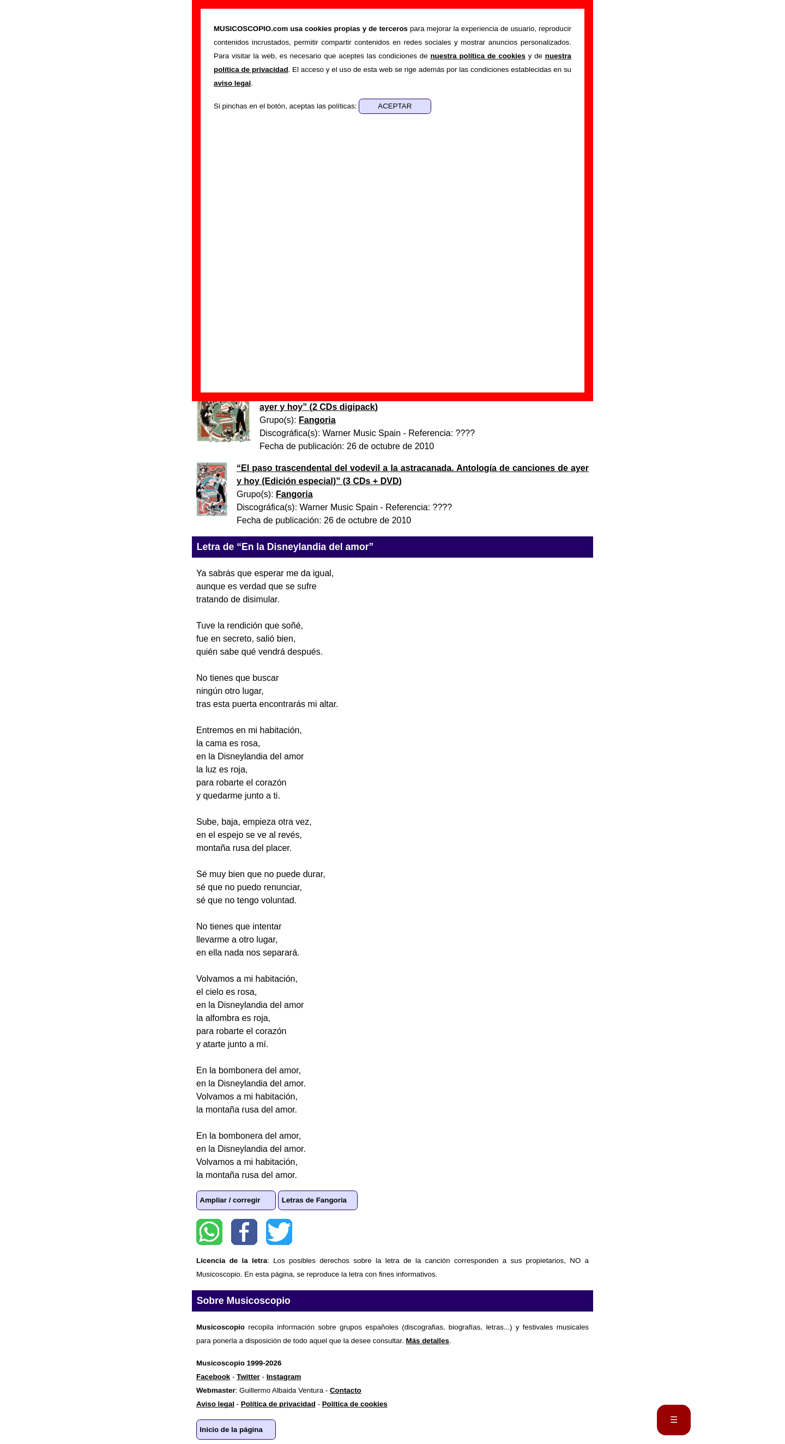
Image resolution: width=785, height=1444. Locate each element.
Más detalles (427, 1341)
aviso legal (232, 83)
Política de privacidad (278, 1404)
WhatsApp (209, 1232)
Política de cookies (355, 1404)
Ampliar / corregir (230, 1200)
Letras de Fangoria (314, 1200)
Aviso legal (215, 1404)
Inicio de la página (231, 1429)
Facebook (244, 1232)
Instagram (284, 1377)
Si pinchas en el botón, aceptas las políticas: (286, 106)
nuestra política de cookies (477, 56)
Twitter (279, 1232)
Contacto (345, 1390)
